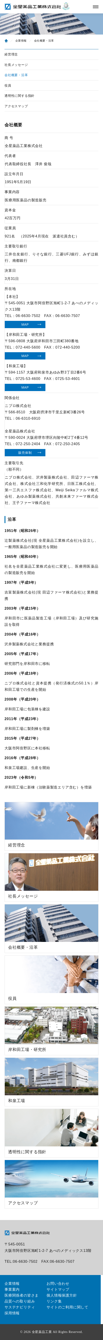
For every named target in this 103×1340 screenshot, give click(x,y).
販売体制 (25, 452)
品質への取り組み (20, 1301)
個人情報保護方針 (62, 1295)
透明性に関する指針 (20, 95)
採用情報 (12, 1313)
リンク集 (54, 1301)
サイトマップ (58, 1289)
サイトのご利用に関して (67, 1307)
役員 (8, 85)
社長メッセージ (16, 65)
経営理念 (11, 54)
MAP (25, 324)
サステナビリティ (20, 1307)
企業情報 (21, 40)
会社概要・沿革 (16, 75)
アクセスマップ (16, 106)
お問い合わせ (58, 1283)
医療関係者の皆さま (22, 1295)
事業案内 (12, 1289)
